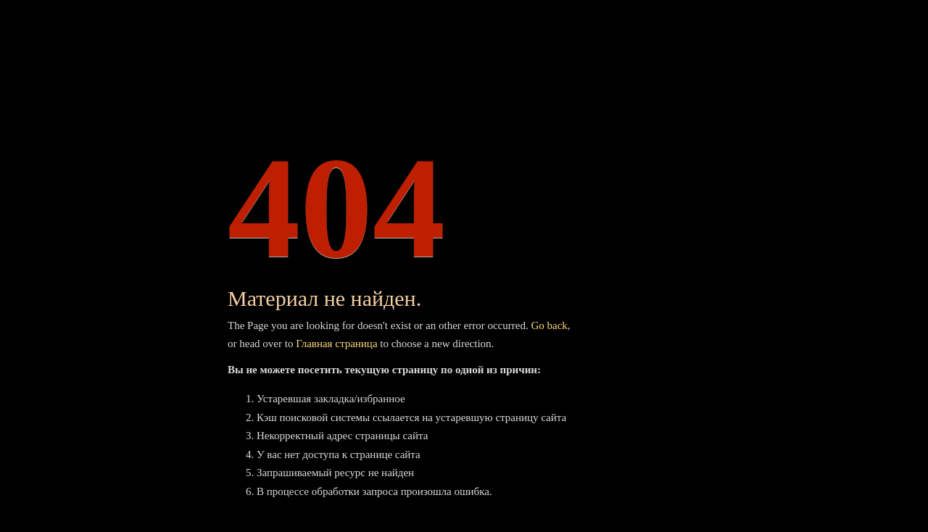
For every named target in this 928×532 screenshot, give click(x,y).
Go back (549, 325)
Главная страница (336, 343)
